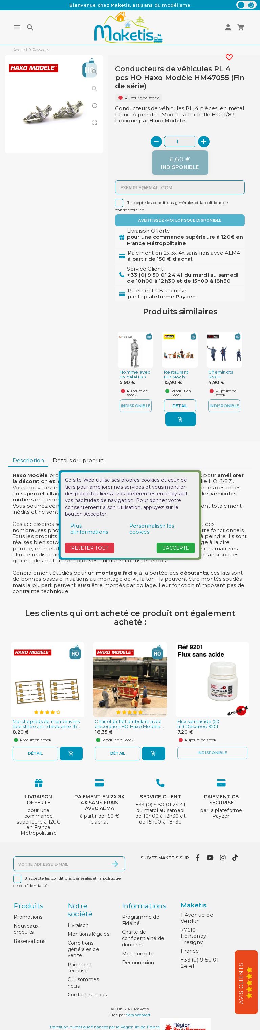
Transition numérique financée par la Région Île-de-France (104, 1027)
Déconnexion (138, 962)
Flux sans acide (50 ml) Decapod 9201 (198, 724)
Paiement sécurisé (80, 968)
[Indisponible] (180, 162)
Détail (180, 405)
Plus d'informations (89, 528)
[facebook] (197, 858)
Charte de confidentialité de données (143, 938)
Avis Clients (241, 983)
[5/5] (251, 982)
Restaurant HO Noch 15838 (176, 377)
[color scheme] (246, 5)
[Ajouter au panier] (180, 419)
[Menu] (17, 27)
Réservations (29, 941)
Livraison (78, 925)
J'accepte (176, 548)
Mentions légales (88, 934)
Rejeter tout (89, 548)
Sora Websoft (138, 1015)
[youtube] (210, 858)
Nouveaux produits (26, 929)
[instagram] (223, 858)
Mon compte (138, 954)
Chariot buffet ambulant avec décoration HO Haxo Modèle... (129, 724)
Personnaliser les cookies (151, 528)
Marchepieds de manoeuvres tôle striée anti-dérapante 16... (46, 724)
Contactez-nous (87, 995)
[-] (156, 141)
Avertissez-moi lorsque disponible (179, 220)
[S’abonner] (115, 863)
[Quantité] (180, 141)
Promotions (28, 917)
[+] (204, 141)
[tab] (28, 461)
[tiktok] (235, 858)
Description (28, 460)
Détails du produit (78, 460)
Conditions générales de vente (83, 949)
